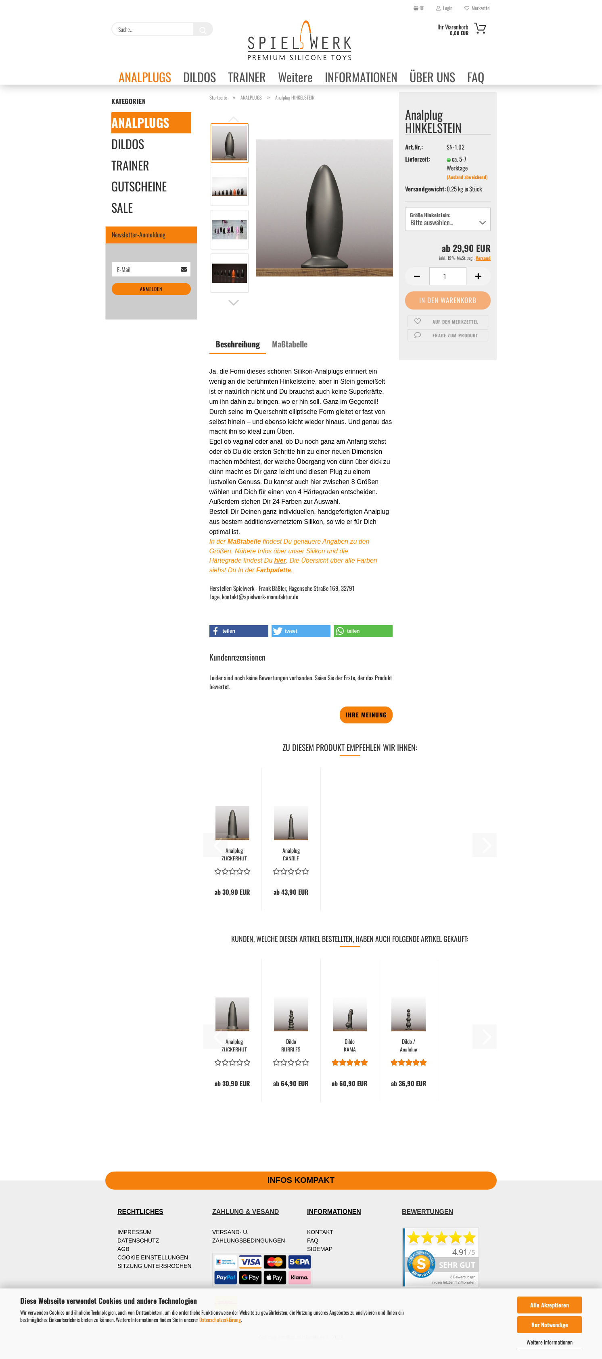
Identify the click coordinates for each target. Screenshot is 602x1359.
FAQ (475, 77)
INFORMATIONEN (361, 77)
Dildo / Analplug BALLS (408, 1044)
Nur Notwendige (549, 1324)
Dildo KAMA (350, 1044)
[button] (234, 303)
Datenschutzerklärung (220, 1319)
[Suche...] (203, 29)
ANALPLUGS (145, 77)
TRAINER (247, 77)
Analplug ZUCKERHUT (234, 853)
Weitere (295, 77)
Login (444, 7)
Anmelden (151, 288)
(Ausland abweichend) (467, 177)
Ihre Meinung (366, 714)
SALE (122, 207)
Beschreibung (237, 344)
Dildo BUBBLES (291, 1044)
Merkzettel (477, 7)
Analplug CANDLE (291, 853)
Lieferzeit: (417, 159)
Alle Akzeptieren (549, 1305)
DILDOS (199, 77)
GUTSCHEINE (139, 186)
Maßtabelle (289, 344)
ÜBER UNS (432, 77)
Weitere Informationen (550, 1342)
